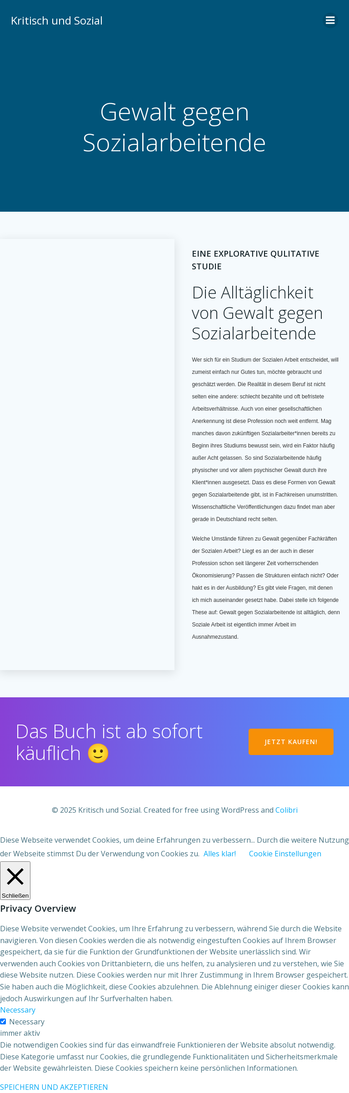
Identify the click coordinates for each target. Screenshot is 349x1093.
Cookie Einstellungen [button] (285, 854)
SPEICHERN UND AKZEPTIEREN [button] (54, 1087)
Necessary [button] (17, 1010)
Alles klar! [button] (220, 854)
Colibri (286, 810)
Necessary (27, 1022)
